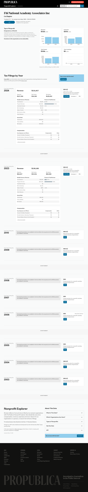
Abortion (23, 452)
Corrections (57, 455)
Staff (5, 457)
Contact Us (63, 79)
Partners (6, 459)
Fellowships (7, 464)
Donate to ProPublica (77, 2)
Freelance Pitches (58, 457)
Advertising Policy (75, 486)
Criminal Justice (25, 457)
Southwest (39, 457)
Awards (6, 461)
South (38, 455)
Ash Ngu (23, 421)
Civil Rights (23, 454)
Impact (5, 454)
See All (22, 461)
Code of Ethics (66, 484)
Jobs (5, 463)
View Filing (66, 96)
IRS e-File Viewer (18, 429)
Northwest (39, 454)
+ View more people (21, 142)
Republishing (74, 484)
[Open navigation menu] (69, 2)
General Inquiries (58, 452)
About (5, 452)
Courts (22, 455)
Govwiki (17, 430)
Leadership (7, 455)
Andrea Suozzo (9, 421)
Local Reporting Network (43, 461)
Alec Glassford (17, 421)
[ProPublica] (10, 2)
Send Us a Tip (57, 454)
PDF (65, 237)
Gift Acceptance (66, 488)
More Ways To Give (75, 454)
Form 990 (6, 79)
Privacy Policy (66, 486)
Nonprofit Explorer (10, 6)
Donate (72, 452)
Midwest (39, 452)
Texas (38, 459)
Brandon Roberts (32, 421)
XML (80, 96)
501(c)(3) (14, 31)
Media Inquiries (57, 459)
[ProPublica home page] (32, 480)
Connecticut (20, 6)
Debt (22, 459)
